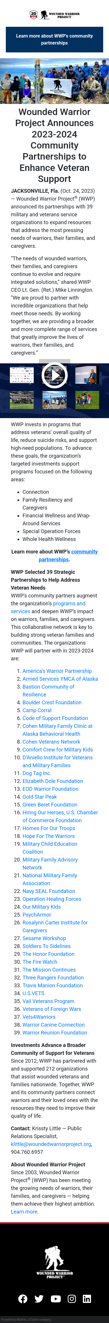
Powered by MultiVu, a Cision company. (26, 1319)
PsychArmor (37, 915)
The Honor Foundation (49, 954)
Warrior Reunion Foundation (55, 1033)
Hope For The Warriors (49, 836)
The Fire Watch (40, 962)
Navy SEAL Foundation (49, 891)
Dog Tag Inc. (37, 773)
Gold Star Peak (40, 797)
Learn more (24, 1212)
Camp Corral (37, 710)
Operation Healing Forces (52, 899)
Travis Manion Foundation (53, 985)
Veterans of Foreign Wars (52, 1009)
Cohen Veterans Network (51, 742)
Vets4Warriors (39, 1017)
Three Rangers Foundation (53, 977)
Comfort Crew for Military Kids (58, 750)
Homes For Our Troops (49, 828)
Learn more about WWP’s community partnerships (54, 39)
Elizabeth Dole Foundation (53, 781)
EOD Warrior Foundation (50, 789)
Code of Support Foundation (55, 718)
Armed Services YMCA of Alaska (60, 679)
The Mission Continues (49, 970)
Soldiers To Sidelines (47, 946)
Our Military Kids (42, 907)
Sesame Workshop (44, 938)
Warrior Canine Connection (54, 1025)
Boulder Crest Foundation (52, 702)
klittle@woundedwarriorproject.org (51, 1144)
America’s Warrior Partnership (57, 671)
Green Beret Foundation (50, 805)
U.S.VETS (33, 993)
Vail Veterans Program (48, 1001)
